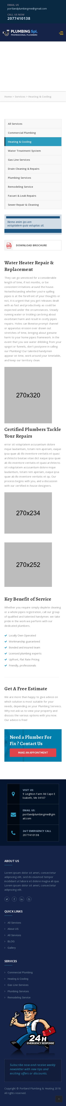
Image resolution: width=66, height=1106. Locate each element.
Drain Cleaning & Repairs (23, 168)
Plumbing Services (19, 177)
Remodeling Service (20, 186)
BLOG (11, 941)
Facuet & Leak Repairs (22, 195)
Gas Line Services (19, 159)
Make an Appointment (33, 752)
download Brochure (26, 245)
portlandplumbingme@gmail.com (27, 8)
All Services (15, 123)
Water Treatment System (24, 150)
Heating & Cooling (20, 141)
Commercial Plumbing (22, 132)
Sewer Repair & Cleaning (23, 204)
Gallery (12, 947)
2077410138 (18, 18)
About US (13, 928)
